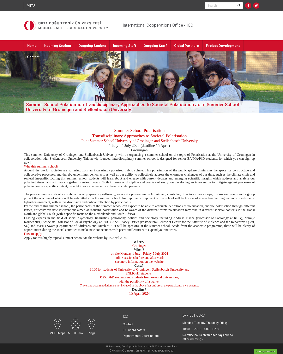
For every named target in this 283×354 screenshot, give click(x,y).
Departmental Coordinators (141, 335)
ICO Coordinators (134, 330)
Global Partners (186, 46)
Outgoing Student (92, 46)
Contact (33, 57)
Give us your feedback (265, 351)
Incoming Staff (124, 46)
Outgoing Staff (155, 46)
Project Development (223, 46)
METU (31, 5)
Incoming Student (57, 46)
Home (32, 46)
